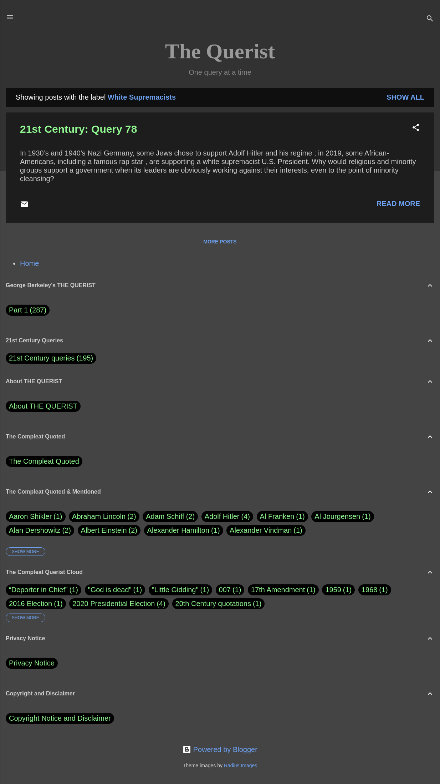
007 (225, 590)
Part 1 (27, 310)
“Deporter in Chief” (38, 590)
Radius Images (240, 765)
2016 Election (30, 603)
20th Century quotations (213, 603)
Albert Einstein (109, 530)
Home (29, 263)
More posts (219, 241)
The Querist (220, 51)
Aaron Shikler (35, 516)
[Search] (430, 19)
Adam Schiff (170, 516)
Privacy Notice (32, 663)
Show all (405, 97)
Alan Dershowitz (40, 530)
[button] (415, 128)
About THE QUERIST (43, 406)
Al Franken (282, 516)
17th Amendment (278, 590)
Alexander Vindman (266, 530)
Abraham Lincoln (104, 516)
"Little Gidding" (175, 590)
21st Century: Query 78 (78, 129)
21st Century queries (42, 358)
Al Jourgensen (342, 516)
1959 (333, 590)
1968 (370, 590)
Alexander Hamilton (183, 530)
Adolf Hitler (227, 516)
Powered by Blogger (220, 749)
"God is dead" (110, 590)
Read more (398, 203)
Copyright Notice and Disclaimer (60, 718)
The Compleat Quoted (44, 461)
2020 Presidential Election (113, 603)
